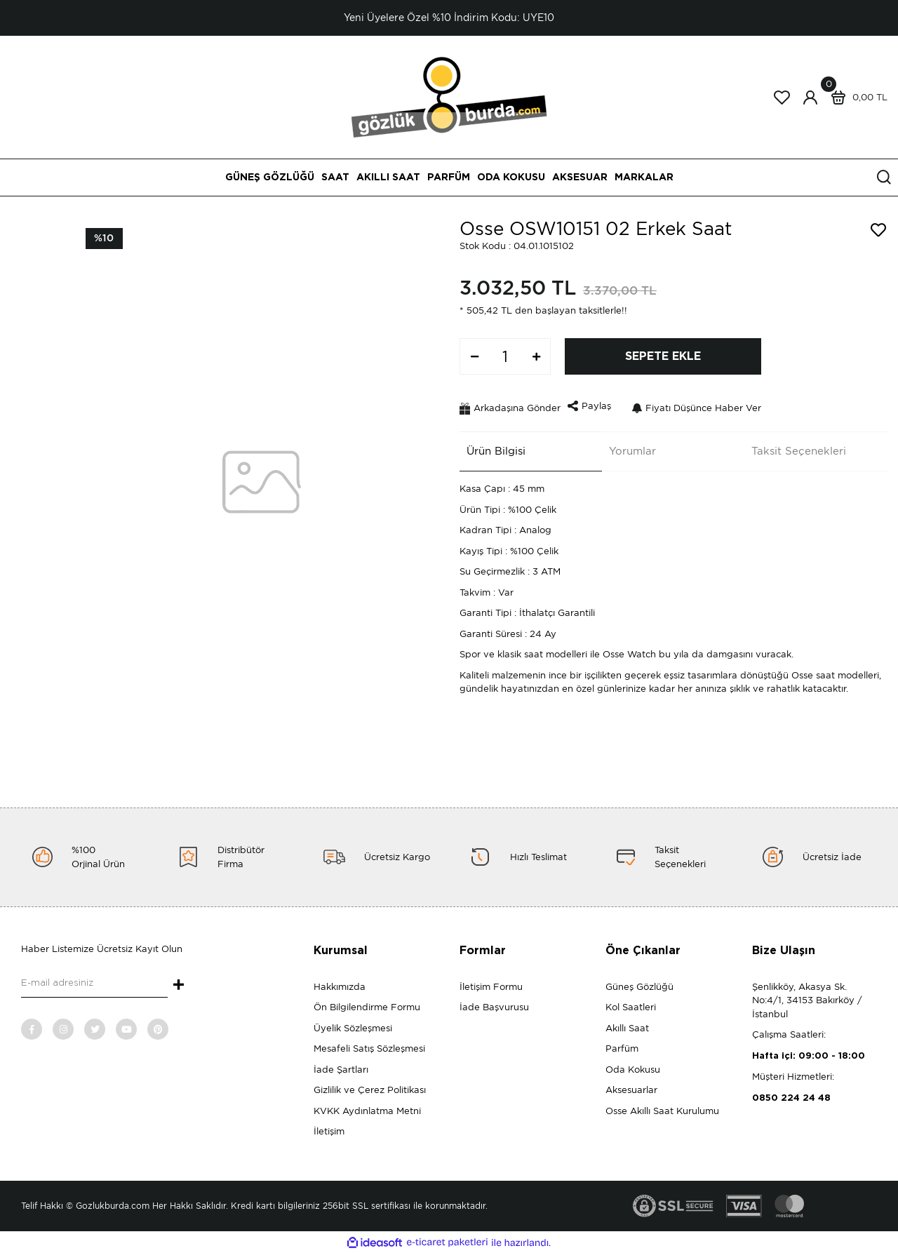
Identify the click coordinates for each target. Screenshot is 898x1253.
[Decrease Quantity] (474, 356)
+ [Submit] (178, 985)
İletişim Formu (491, 986)
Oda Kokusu (632, 1069)
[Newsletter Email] (94, 984)
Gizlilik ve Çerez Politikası (370, 1090)
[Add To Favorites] (878, 230)
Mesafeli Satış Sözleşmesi (369, 1048)
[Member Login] (810, 97)
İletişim (329, 1131)
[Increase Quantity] (536, 356)
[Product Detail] (104, 238)
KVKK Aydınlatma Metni (367, 1111)
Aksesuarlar (631, 1090)
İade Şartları (341, 1069)
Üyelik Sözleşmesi (353, 1028)
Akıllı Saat (627, 1028)
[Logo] (449, 96)
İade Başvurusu (494, 1007)
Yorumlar (625, 447)
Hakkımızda (340, 986)
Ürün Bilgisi (489, 447)
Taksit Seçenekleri (792, 447)
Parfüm (621, 1048)
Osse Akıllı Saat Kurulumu (662, 1111)
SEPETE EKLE (663, 356)
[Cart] (855, 97)
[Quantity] (505, 356)
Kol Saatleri (630, 1007)
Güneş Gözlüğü (639, 986)
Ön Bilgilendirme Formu (367, 1007)
